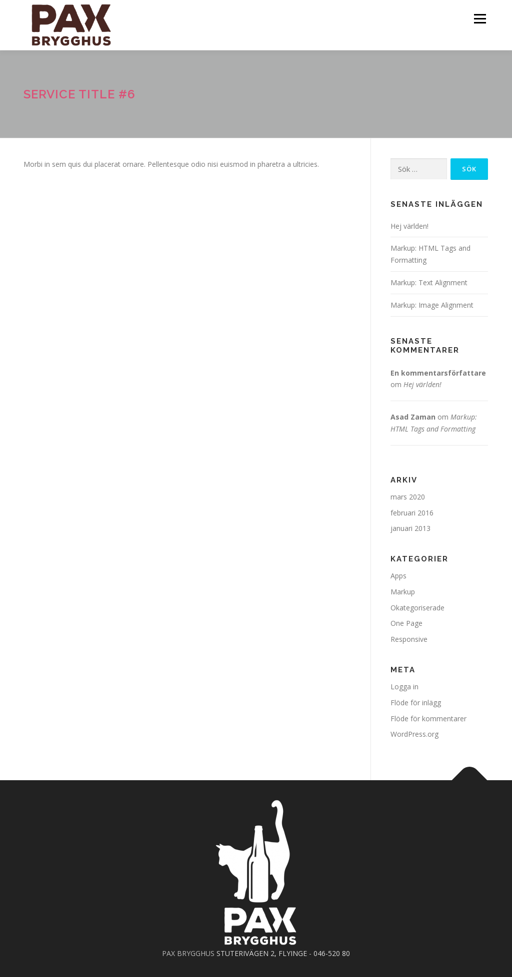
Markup (402, 591)
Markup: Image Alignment (432, 305)
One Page (406, 623)
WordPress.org (414, 734)
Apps (398, 575)
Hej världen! (409, 226)
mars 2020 (407, 496)
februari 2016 (412, 512)
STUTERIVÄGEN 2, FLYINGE (261, 953)
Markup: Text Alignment (429, 282)
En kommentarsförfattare (438, 373)
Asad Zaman (413, 417)
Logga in (404, 686)
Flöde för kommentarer (428, 718)
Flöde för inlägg (415, 702)
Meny (479, 18)
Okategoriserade (417, 607)
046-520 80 (332, 953)
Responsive (409, 639)
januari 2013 (410, 528)
